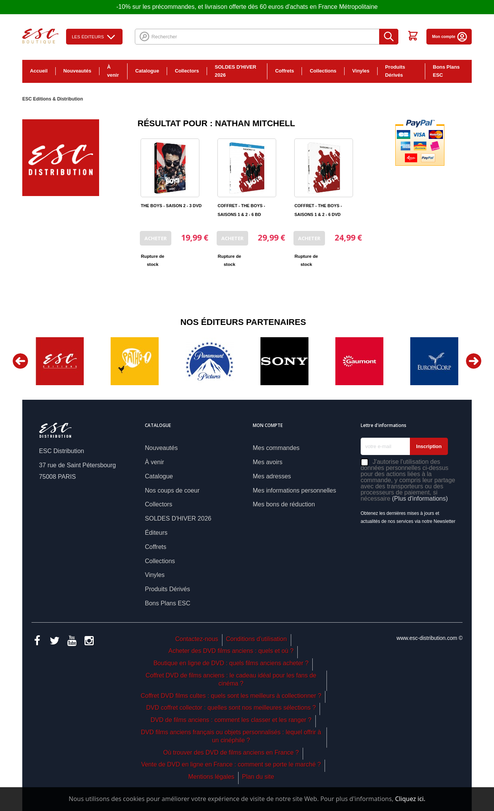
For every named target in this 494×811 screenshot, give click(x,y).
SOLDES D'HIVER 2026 (235, 71)
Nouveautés (77, 71)
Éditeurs (156, 532)
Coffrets (284, 71)
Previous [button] (20, 361)
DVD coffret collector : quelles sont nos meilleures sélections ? (231, 707)
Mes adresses (272, 476)
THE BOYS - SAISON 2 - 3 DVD (171, 205)
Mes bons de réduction (284, 504)
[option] (59, 361)
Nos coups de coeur (172, 490)
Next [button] (473, 361)
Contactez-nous (196, 639)
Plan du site (258, 776)
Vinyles (361, 71)
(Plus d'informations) (420, 498)
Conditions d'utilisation (256, 639)
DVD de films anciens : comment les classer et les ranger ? (231, 720)
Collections (323, 71)
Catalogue (147, 71)
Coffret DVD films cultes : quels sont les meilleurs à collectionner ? (231, 695)
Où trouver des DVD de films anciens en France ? (231, 752)
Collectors (187, 71)
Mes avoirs (267, 462)
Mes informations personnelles (294, 490)
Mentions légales (211, 776)
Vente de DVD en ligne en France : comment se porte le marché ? (231, 764)
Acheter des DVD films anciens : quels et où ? (231, 651)
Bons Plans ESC (446, 71)
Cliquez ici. (410, 799)
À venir (113, 71)
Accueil (39, 71)
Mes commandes (276, 448)
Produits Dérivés (395, 71)
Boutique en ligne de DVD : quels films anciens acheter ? (230, 663)
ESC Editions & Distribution (52, 99)
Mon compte (450, 37)
